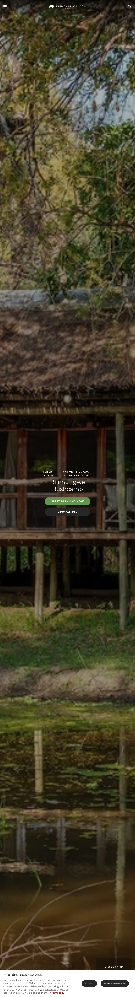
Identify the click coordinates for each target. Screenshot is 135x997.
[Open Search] (129, 6)
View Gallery (68, 512)
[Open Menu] (5, 6)
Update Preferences (114, 983)
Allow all (89, 983)
